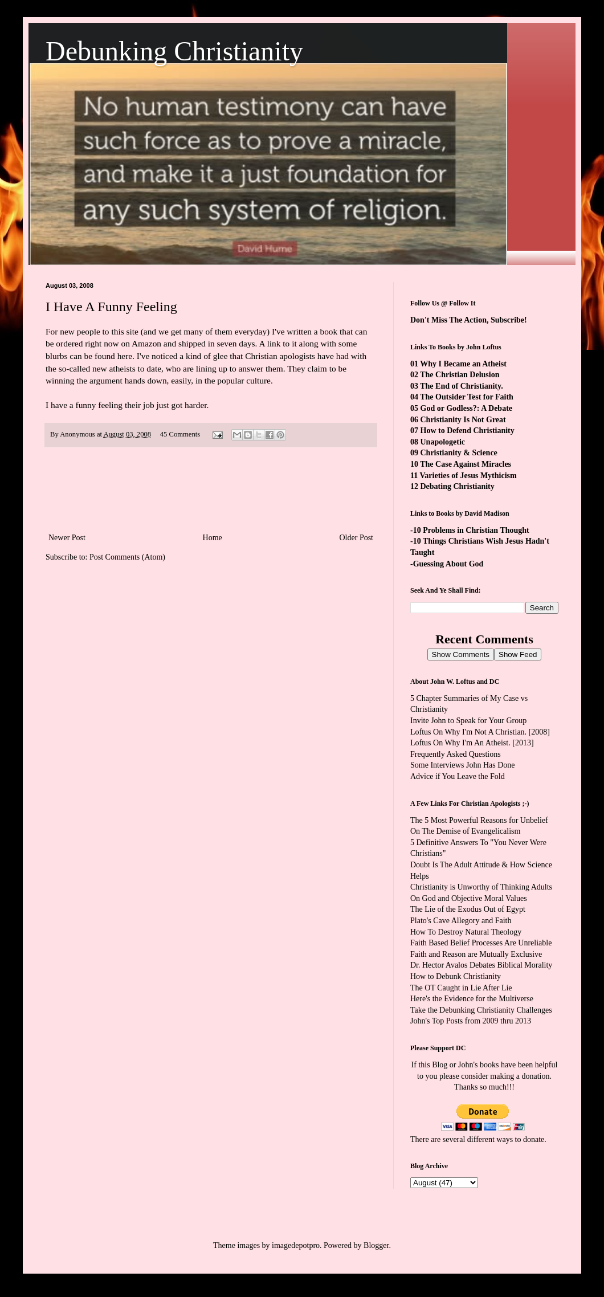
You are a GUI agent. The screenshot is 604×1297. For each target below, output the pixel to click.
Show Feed (518, 654)
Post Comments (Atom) (127, 557)
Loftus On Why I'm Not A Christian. (468, 732)
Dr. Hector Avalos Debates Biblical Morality (481, 965)
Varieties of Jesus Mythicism (467, 475)
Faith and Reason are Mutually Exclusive (476, 954)
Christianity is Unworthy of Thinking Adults (481, 887)
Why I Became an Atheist (463, 364)
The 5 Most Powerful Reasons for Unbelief (479, 820)
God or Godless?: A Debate (467, 408)
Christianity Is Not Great (463, 419)
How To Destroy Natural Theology (465, 932)
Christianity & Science (459, 452)
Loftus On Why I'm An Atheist (459, 743)
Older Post (357, 537)
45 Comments (180, 434)
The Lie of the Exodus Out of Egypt (467, 909)
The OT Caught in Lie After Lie (461, 988)
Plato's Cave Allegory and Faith (461, 920)
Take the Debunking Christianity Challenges (481, 1010)
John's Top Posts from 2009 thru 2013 (470, 1021)
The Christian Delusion (459, 374)
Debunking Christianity (174, 51)
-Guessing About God (446, 564)
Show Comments (460, 654)
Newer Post (66, 537)
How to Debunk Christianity (455, 976)
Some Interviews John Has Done (462, 765)
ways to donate (520, 1139)
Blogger (376, 1245)
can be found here (101, 356)
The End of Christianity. (461, 386)
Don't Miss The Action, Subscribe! (468, 320)
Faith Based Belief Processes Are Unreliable (481, 943)
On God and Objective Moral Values (468, 898)
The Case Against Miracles (465, 464)
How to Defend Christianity (468, 430)
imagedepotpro (296, 1245)
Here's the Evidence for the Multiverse (471, 998)
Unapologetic (443, 442)
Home (212, 537)
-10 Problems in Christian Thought (469, 530)
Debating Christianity (458, 486)
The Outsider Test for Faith (466, 397)
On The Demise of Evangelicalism (465, 831)
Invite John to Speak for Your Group (468, 720)
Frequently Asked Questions (455, 754)
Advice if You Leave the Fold (457, 776)
